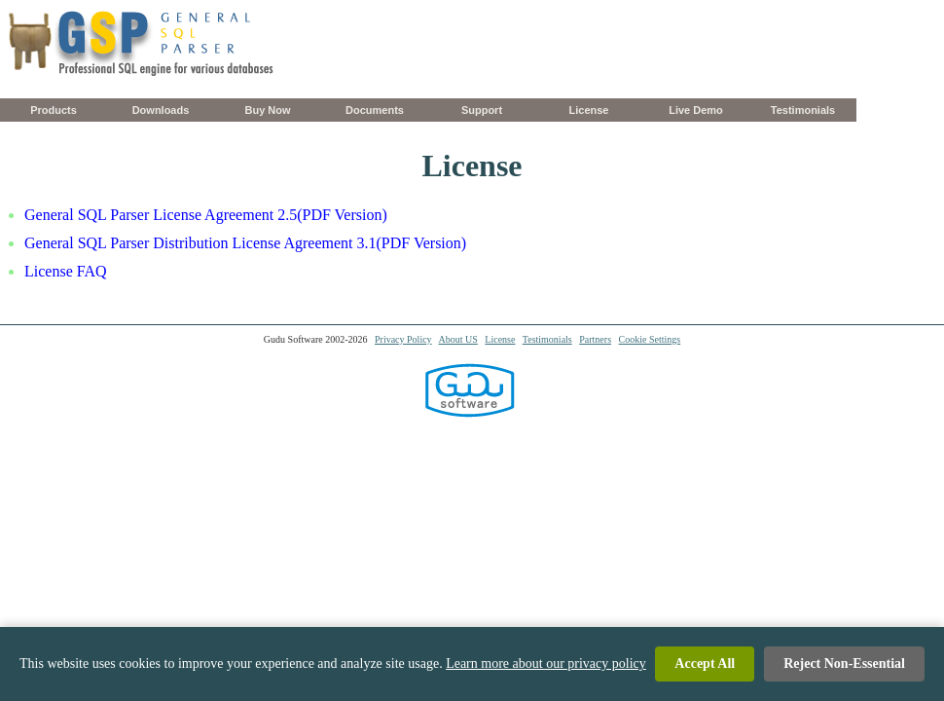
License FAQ (65, 271)
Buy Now (267, 110)
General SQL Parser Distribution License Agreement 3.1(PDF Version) (245, 243)
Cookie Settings (650, 339)
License (589, 110)
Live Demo (696, 110)
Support (481, 110)
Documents (374, 110)
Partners (595, 339)
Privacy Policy (403, 339)
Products (53, 110)
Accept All (704, 665)
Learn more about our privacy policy (546, 665)
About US (458, 339)
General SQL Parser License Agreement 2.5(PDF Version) (205, 214)
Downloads (161, 110)
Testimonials (803, 110)
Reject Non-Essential (844, 665)
